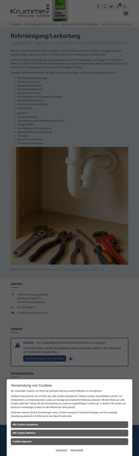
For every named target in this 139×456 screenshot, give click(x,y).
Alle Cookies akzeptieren (25, 424)
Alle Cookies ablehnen (24, 433)
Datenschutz (76, 450)
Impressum (61, 450)
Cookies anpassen (22, 441)
